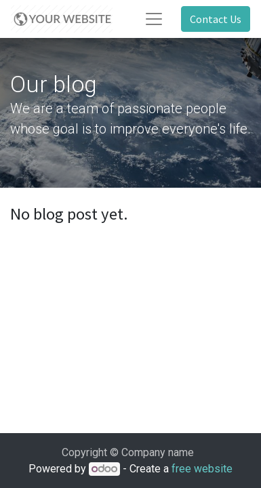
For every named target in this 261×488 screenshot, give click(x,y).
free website (202, 468)
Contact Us (215, 19)
